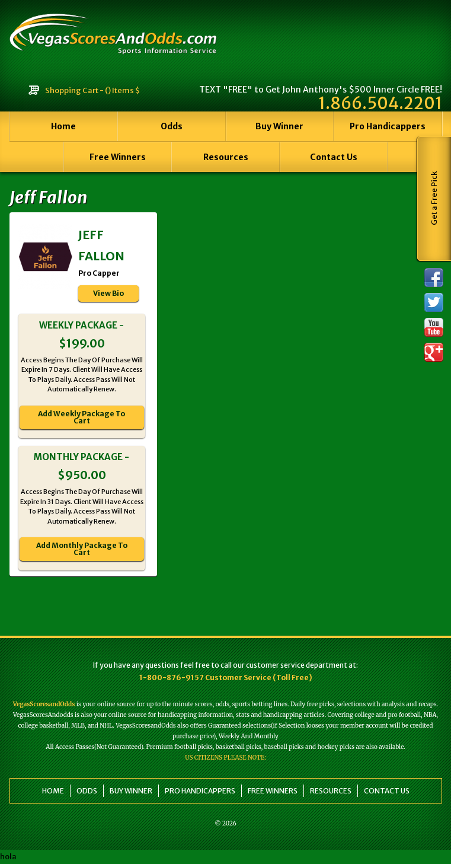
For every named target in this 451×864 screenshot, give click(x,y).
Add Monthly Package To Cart (81, 549)
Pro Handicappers (388, 126)
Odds (172, 126)
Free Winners (117, 157)
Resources (225, 157)
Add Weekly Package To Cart (81, 417)
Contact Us (333, 157)
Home (63, 126)
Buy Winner (279, 126)
